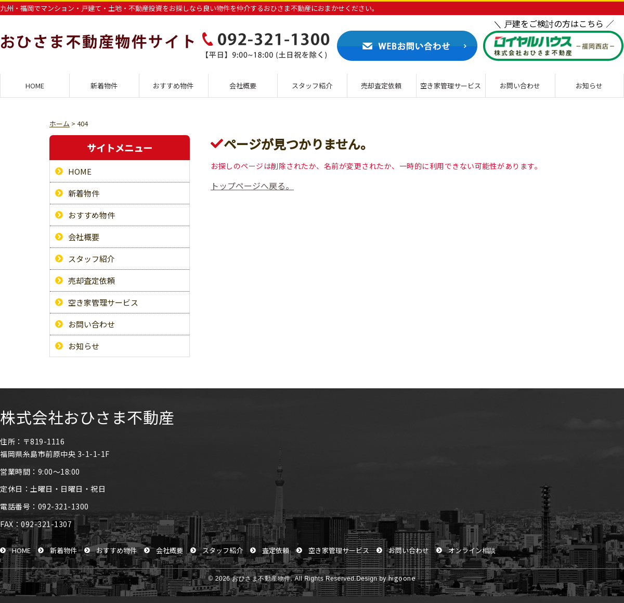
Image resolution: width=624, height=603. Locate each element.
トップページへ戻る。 (252, 185)
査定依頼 (275, 550)
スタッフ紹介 (312, 85)
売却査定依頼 (381, 85)
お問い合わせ (520, 85)
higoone (402, 578)
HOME (34, 85)
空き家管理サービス (450, 85)
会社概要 (242, 85)
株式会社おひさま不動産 (87, 416)
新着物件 (104, 85)
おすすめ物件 (173, 85)
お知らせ (589, 85)
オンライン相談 (472, 550)
